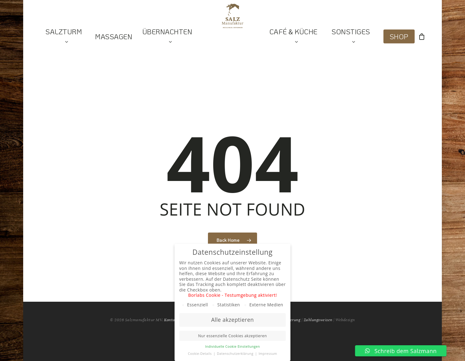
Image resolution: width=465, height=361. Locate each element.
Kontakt (171, 319)
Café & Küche (293, 36)
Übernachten (167, 36)
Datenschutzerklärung (235, 353)
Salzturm (63, 36)
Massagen (113, 36)
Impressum (268, 353)
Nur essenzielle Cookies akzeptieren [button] (232, 335)
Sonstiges (351, 36)
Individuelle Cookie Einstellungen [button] (232, 346)
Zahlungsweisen (318, 319)
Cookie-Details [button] (200, 353)
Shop (399, 36)
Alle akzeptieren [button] (232, 319)
